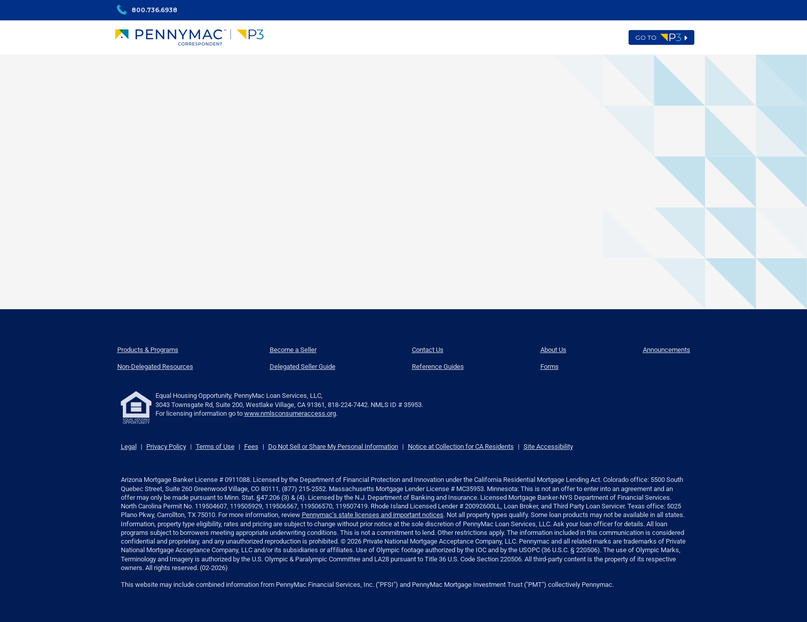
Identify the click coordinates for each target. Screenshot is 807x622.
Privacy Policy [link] (166, 446)
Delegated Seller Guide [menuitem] (302, 366)
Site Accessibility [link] (548, 446)
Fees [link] (251, 446)
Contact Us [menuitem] (428, 350)
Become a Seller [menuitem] (293, 350)
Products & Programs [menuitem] (147, 350)
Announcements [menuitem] (666, 350)
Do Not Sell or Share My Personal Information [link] (333, 446)
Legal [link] (129, 446)
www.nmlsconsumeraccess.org (290, 413)
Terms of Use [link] (215, 446)
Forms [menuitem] (549, 366)
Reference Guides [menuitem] (438, 366)
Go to (661, 38)
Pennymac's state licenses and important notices (373, 515)
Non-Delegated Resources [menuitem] (155, 366)
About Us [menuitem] (553, 350)
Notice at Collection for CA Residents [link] (461, 446)
